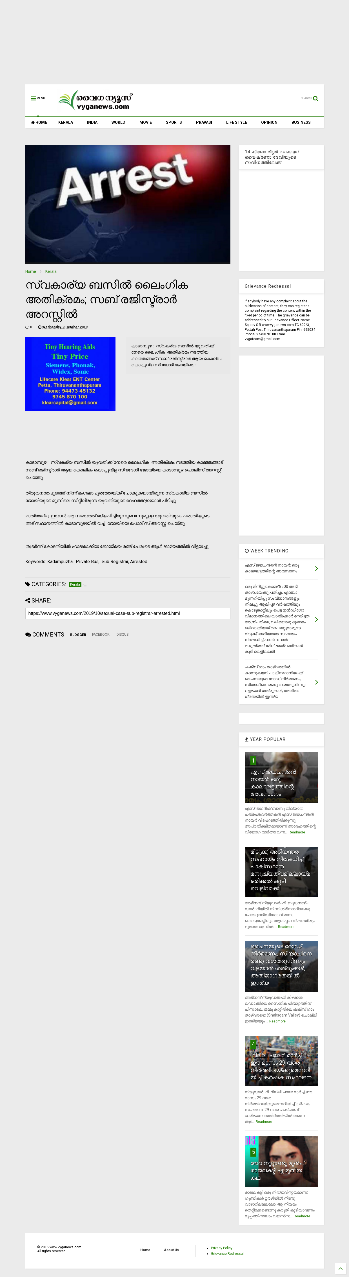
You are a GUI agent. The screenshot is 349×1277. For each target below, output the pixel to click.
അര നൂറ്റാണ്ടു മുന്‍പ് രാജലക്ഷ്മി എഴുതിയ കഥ (277, 1170)
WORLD (118, 122)
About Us (171, 1250)
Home (30, 271)
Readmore (297, 832)
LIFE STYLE (236, 122)
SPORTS (174, 122)
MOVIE (145, 122)
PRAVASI (204, 122)
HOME (39, 122)
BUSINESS (301, 122)
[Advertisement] (174, 45)
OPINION (269, 122)
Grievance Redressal (227, 1254)
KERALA (65, 122)
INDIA (92, 122)
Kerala (51, 271)
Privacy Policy (221, 1248)
